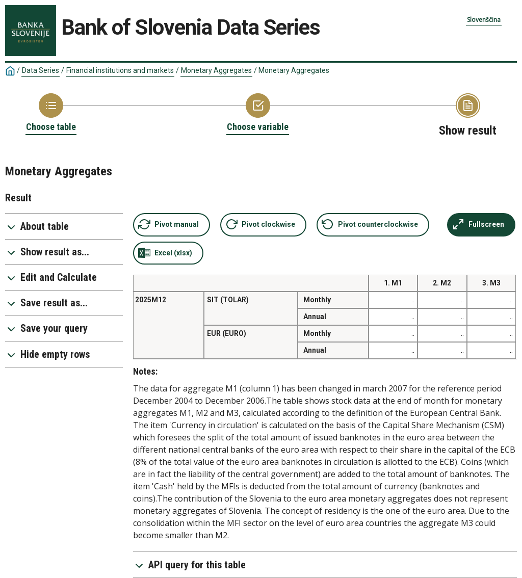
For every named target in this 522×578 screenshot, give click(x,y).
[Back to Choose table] (50, 113)
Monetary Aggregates (216, 70)
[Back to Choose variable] (257, 113)
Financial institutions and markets (120, 70)
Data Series (40, 70)
